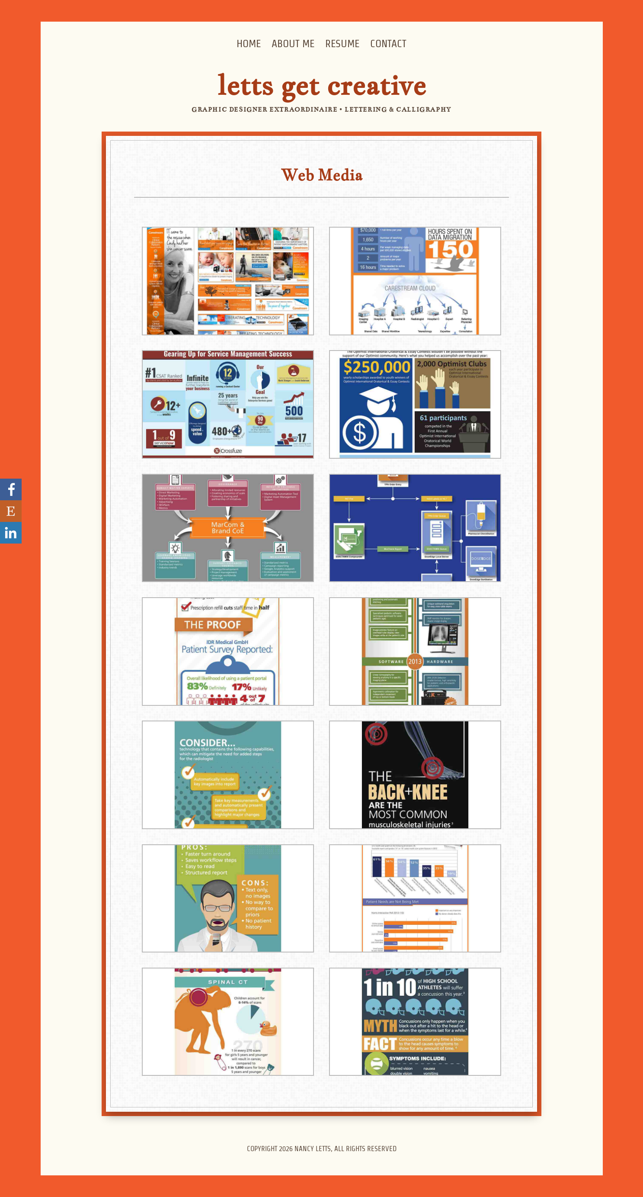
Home (249, 43)
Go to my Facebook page (11, 489)
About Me (293, 43)
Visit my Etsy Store (11, 511)
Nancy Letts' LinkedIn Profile (11, 533)
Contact (388, 43)
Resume (342, 43)
